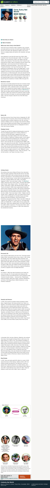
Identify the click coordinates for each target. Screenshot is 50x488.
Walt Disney (25, 89)
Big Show (26, 181)
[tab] (15, 39)
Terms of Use (3, 485)
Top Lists (29, 5)
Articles (2, 6)
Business (7, 5)
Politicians (19, 5)
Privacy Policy (18, 484)
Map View (45, 5)
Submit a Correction (22, 477)
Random (28, 6)
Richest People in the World (36, 5)
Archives (12, 484)
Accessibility (23, 484)
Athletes (2, 5)
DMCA (28, 484)
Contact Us (7, 484)
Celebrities (13, 5)
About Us (3, 484)
